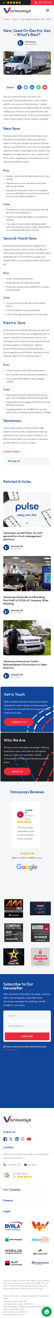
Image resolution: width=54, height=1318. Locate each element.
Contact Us (19, 722)
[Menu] (47, 10)
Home (6, 19)
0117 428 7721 (14, 1156)
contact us (23, 442)
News (15, 19)
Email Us (33, 1156)
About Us (17, 772)
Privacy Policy (11, 1041)
